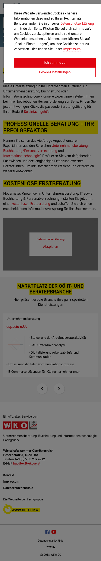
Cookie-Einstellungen (55, 72)
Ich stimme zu (55, 62)
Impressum (72, 49)
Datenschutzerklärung (77, 23)
